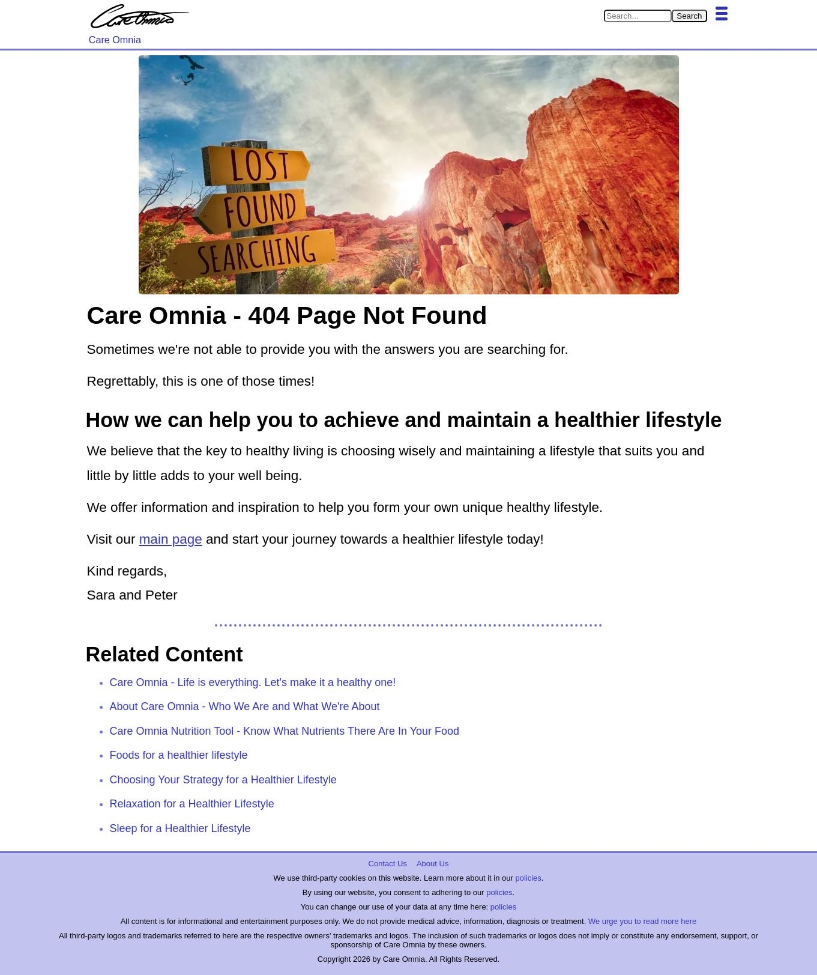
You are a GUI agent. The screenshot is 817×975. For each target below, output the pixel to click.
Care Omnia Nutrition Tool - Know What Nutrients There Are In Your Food (285, 731)
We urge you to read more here (642, 921)
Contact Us (388, 863)
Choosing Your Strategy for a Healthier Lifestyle (223, 780)
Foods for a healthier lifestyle (179, 755)
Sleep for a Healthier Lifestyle (180, 828)
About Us (432, 863)
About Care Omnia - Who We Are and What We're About (245, 706)
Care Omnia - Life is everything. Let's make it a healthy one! (253, 682)
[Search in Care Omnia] (638, 16)
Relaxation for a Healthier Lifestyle (192, 804)
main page (170, 539)
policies (528, 877)
